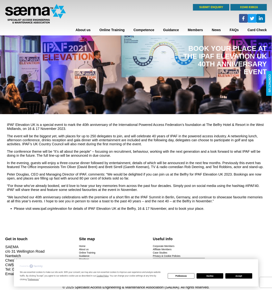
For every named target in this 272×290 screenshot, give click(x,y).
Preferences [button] (33, 279)
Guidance (171, 30)
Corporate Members (149, 246)
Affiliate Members (148, 249)
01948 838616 (248, 7)
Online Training (112, 30)
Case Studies (146, 252)
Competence (143, 30)
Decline (209, 276)
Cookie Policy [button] (103, 276)
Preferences (181, 276)
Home (75, 246)
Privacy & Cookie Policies (152, 255)
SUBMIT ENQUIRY (211, 7)
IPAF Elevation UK (21, 125)
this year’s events (28, 201)
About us (83, 30)
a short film (121, 197)
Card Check (257, 30)
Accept (239, 276)
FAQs (234, 30)
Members (195, 30)
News (216, 30)
